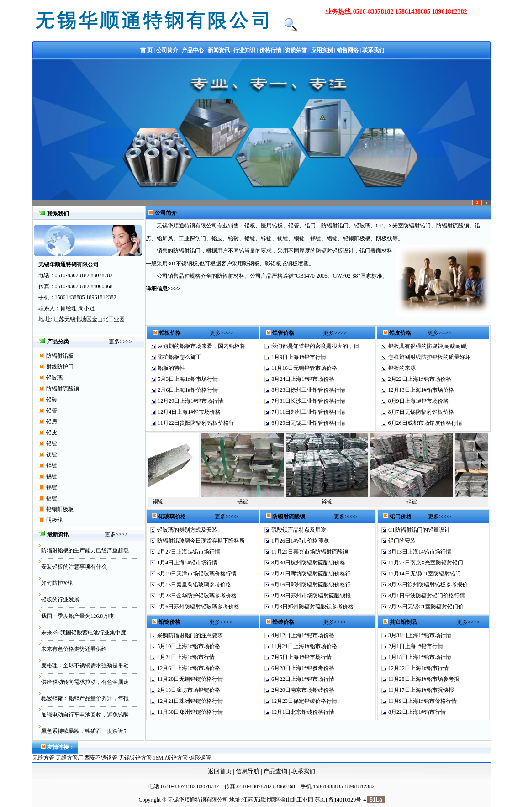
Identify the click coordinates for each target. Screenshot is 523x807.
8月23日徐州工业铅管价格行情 (308, 390)
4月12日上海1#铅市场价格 (302, 635)
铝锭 (51, 498)
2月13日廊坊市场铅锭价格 (188, 690)
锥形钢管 (200, 757)
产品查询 (276, 771)
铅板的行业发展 (60, 599)
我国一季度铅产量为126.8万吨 (77, 616)
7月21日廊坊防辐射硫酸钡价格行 (311, 573)
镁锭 (51, 454)
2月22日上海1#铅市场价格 (419, 379)
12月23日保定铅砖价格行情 (304, 701)
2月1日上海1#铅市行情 (415, 646)
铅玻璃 (54, 377)
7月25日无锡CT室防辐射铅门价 (426, 606)
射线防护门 (60, 367)
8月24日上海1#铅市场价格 (302, 379)
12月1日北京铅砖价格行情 (302, 712)
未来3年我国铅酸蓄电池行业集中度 (83, 632)
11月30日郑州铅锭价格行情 (190, 712)
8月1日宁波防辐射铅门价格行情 (426, 595)
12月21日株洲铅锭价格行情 (190, 701)
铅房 (51, 421)
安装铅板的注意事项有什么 (74, 567)
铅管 (51, 410)
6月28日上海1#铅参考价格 (302, 668)
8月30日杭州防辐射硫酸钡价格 (308, 562)
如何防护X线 (57, 583)
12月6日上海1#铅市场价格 (188, 668)
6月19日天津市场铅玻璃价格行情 (197, 573)
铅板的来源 (402, 368)
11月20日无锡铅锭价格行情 (190, 679)
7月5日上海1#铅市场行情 (301, 657)
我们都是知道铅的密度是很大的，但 (315, 346)
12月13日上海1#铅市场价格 (421, 390)
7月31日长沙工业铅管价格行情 (308, 401)
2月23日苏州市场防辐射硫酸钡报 (311, 595)
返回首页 (220, 771)
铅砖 (51, 399)
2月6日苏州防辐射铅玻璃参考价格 (198, 606)
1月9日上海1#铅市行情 (298, 357)
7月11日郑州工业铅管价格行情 (308, 412)
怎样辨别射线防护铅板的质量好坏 (429, 357)
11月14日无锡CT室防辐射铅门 (424, 573)
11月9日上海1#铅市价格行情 (422, 701)
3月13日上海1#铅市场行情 (419, 552)
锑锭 (51, 487)
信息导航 (247, 771)
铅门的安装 (402, 541)
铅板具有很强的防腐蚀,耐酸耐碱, (428, 346)
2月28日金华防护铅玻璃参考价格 (197, 595)
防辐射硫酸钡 (62, 388)
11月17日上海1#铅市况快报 (421, 690)
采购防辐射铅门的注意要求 (190, 635)
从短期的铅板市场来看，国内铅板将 (201, 346)
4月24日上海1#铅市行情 (186, 657)
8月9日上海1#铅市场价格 (418, 401)
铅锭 (51, 443)
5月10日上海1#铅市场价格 (188, 646)
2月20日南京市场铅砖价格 (302, 690)
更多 (110, 534)
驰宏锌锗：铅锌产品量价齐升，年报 (85, 698)
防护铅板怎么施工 (179, 357)
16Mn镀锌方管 (170, 757)
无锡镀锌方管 (135, 757)
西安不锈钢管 (101, 757)
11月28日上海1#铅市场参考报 (424, 679)
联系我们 (303, 771)
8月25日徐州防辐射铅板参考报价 (428, 584)
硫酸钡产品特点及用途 (298, 530)
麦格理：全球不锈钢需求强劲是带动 (85, 665)
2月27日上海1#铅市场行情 (188, 552)
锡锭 (51, 476)
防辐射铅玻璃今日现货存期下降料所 (201, 541)
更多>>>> (120, 341)
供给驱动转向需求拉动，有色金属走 (85, 682)
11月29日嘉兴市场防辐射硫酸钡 (309, 552)
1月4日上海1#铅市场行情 (187, 562)
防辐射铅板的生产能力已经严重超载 (85, 550)
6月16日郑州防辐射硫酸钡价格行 (311, 584)
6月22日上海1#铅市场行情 (302, 679)
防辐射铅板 (60, 356)
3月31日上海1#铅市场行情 (419, 635)
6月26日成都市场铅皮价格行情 (425, 423)
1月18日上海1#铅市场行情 (419, 657)
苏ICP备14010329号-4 (340, 799)
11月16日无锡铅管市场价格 (304, 368)
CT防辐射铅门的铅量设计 (419, 530)
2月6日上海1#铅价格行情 (188, 390)
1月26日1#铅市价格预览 (300, 541)
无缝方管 (43, 757)
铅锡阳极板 (60, 509)
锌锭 (51, 465)
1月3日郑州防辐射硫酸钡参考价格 (312, 606)
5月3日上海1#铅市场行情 (188, 379)
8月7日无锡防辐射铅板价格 (421, 412)
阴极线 (54, 520)
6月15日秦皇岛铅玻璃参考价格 (194, 584)
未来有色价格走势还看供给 (74, 649)
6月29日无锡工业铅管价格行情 (308, 423)
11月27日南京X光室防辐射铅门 (425, 562)
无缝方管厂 (69, 757)
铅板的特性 (171, 368)
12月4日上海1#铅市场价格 (189, 412)
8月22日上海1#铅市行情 (417, 712)
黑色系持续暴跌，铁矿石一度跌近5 (83, 731)
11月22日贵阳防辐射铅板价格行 (196, 423)
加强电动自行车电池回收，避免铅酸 (85, 715)
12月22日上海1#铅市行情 (418, 668)
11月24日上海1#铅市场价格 (304, 646)
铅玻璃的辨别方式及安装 (187, 530)
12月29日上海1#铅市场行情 (190, 401)
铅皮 (51, 432)
